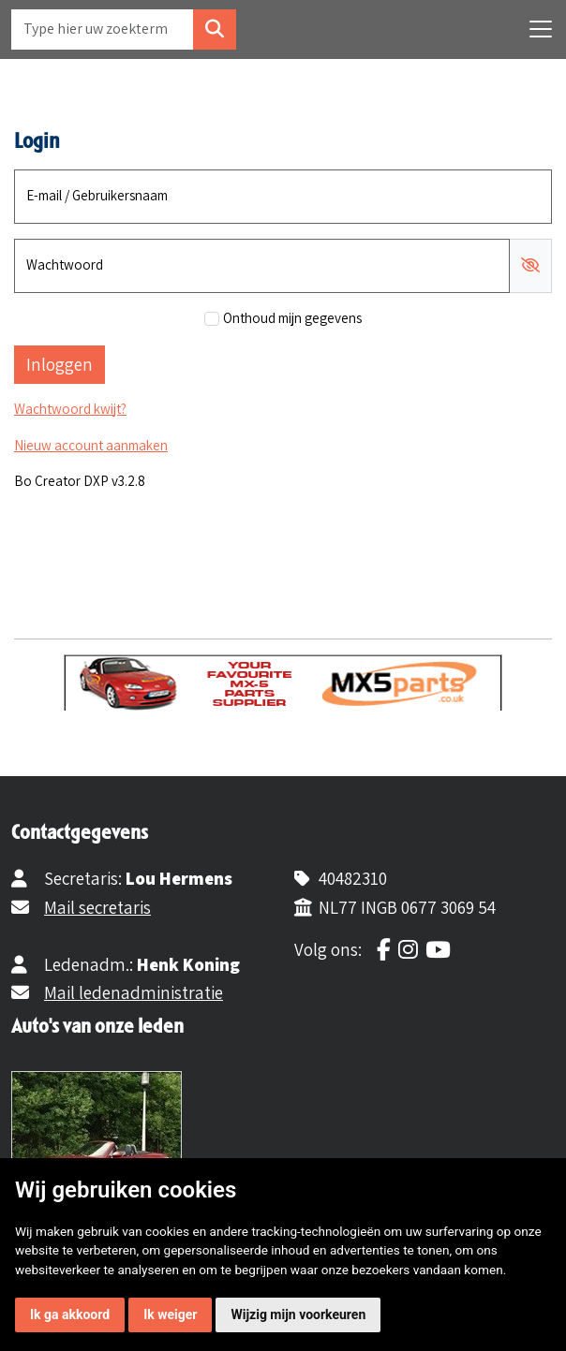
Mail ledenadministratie (133, 992)
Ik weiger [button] (170, 1314)
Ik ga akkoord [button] (70, 1314)
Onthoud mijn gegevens (292, 318)
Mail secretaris (97, 907)
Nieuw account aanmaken (91, 445)
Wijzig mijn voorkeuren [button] (298, 1314)
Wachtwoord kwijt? (70, 409)
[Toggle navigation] (541, 29)
